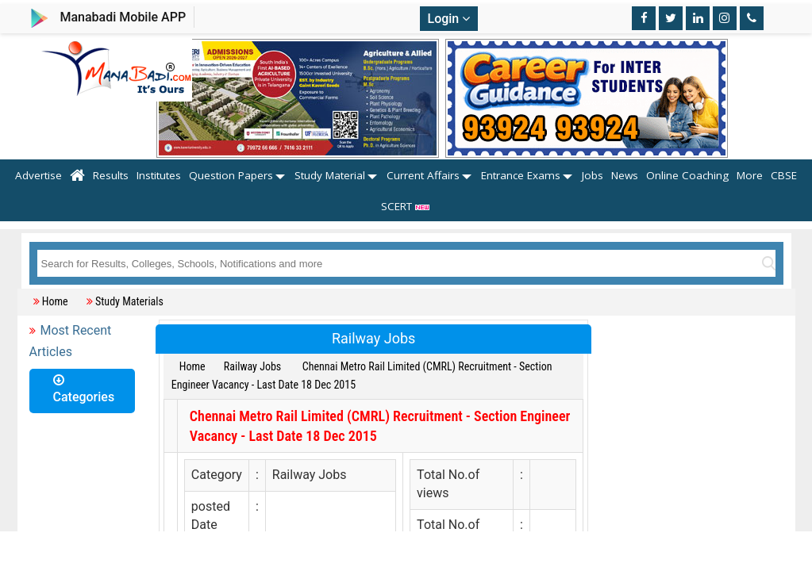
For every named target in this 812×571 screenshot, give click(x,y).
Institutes (159, 175)
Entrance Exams (520, 175)
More (750, 175)
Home (55, 301)
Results (111, 175)
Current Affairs (423, 175)
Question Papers (231, 175)
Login (449, 18)
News (624, 175)
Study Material (329, 175)
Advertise (38, 175)
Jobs (592, 175)
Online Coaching (687, 175)
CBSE (784, 175)
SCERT (406, 206)
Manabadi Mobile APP (123, 17)
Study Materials (129, 301)
